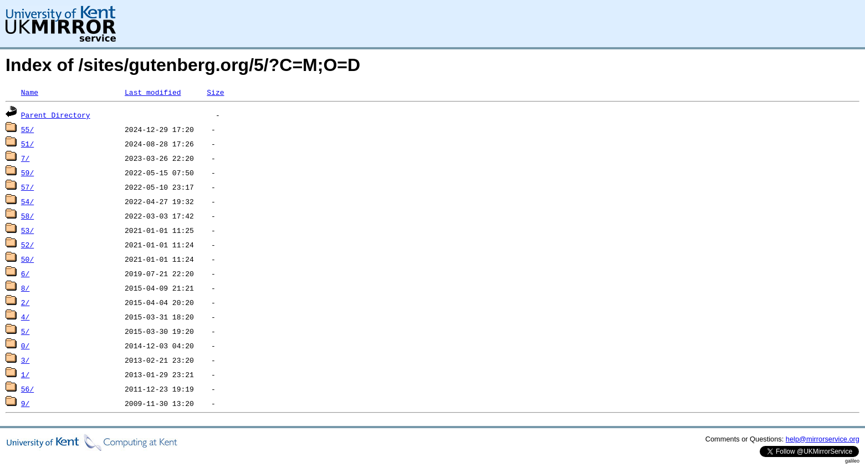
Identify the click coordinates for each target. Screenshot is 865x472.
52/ (27, 245)
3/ (25, 360)
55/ (27, 129)
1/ (25, 374)
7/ (25, 158)
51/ (27, 144)
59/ (27, 172)
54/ (27, 201)
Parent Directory (55, 115)
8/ (25, 288)
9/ (25, 403)
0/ (25, 346)
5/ (25, 331)
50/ (27, 259)
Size (215, 92)
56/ (27, 389)
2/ (25, 302)
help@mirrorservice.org (822, 439)
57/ (27, 187)
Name (29, 92)
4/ (25, 317)
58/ (27, 216)
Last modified (153, 92)
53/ (27, 230)
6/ (25, 273)
